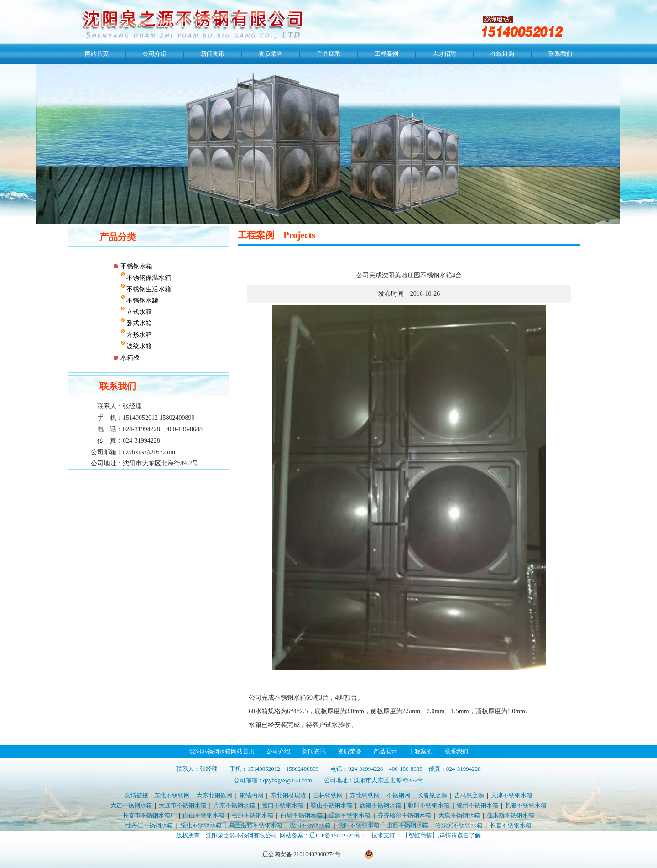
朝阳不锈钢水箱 (428, 805)
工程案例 (386, 53)
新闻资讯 (212, 53)
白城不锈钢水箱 (301, 815)
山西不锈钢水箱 (407, 825)
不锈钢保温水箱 (148, 277)
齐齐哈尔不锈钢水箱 (404, 815)
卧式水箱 (138, 323)
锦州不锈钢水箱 (477, 805)
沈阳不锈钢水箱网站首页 (222, 751)
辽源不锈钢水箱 (349, 815)
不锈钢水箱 (136, 266)
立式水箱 (138, 312)
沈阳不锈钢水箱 (310, 825)
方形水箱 (138, 334)
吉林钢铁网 (328, 795)
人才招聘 (444, 53)
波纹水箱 (138, 346)
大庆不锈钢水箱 (459, 815)
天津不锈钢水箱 (511, 795)
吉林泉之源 (469, 795)
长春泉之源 (432, 795)
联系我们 (560, 53)
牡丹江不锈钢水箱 (149, 825)
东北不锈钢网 (172, 795)
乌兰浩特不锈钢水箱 (255, 825)
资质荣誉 (270, 53)
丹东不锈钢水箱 (234, 805)
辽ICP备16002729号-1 (337, 835)
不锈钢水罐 (142, 300)
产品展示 (328, 53)
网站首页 (97, 53)
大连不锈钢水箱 (131, 805)
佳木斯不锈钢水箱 (510, 815)
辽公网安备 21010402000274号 (301, 854)
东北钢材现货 (288, 795)
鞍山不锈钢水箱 (331, 805)
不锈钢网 (398, 795)
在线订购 (502, 53)
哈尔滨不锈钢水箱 (459, 825)
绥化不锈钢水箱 (201, 825)
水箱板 (130, 357)
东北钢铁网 (365, 795)
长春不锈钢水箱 (526, 805)
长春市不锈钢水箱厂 (149, 815)
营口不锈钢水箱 (282, 805)
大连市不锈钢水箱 (182, 805)
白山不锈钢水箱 (203, 815)
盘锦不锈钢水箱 (380, 805)
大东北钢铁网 (214, 795)
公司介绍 (155, 53)
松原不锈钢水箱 (252, 815)
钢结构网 (251, 795)
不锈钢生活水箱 (148, 289)
